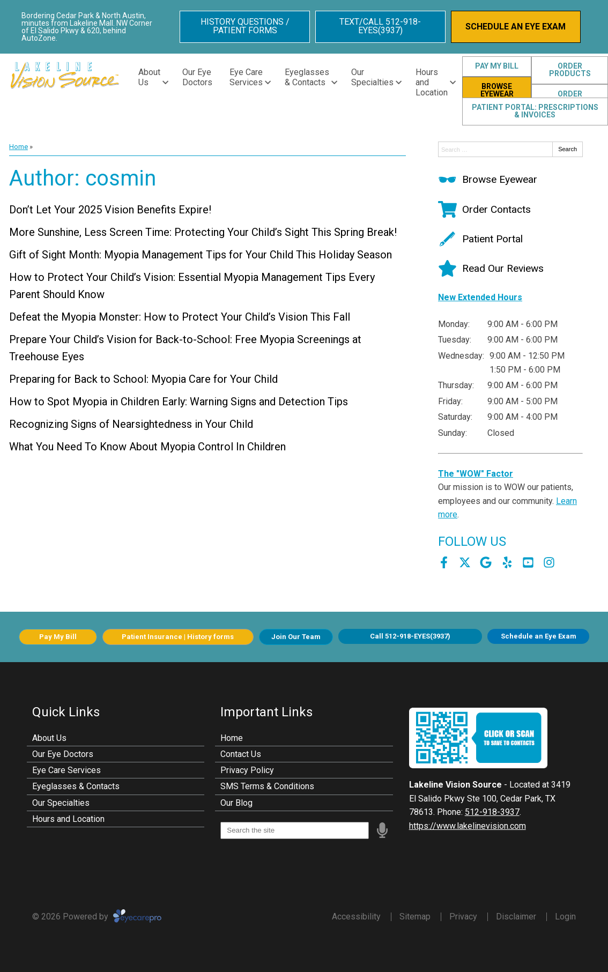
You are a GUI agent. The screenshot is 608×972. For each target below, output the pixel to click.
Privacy (463, 916)
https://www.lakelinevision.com (467, 826)
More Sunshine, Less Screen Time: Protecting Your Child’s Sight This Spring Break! (203, 232)
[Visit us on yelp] (507, 562)
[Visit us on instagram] (549, 562)
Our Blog (236, 803)
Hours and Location (432, 82)
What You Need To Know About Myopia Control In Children (147, 446)
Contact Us (240, 754)
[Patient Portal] (480, 238)
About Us (149, 77)
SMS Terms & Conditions (267, 786)
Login (565, 916)
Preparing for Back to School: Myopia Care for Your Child (143, 379)
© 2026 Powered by (96, 916)
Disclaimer (516, 916)
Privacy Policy (247, 770)
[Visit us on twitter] (465, 562)
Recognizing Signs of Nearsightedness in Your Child (131, 424)
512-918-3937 (492, 812)
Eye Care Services (246, 77)
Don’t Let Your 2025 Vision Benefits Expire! (110, 209)
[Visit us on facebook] (444, 562)
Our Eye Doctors (197, 77)
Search (567, 149)
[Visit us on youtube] (528, 562)
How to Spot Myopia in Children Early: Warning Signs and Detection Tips (178, 401)
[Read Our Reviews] (491, 268)
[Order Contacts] (484, 209)
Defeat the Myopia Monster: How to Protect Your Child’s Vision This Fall (179, 316)
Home (18, 147)
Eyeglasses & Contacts (307, 77)
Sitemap (415, 916)
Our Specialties (372, 77)
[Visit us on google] (486, 562)
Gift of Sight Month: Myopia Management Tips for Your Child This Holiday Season (200, 254)
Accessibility (356, 916)
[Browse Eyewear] (487, 179)
